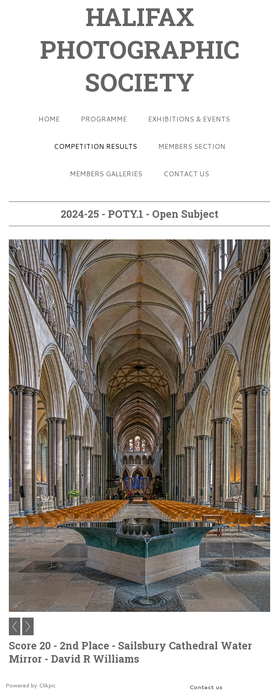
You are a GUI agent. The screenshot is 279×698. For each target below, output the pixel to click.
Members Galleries (106, 173)
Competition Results (95, 146)
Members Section (191, 146)
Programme (104, 119)
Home (49, 119)
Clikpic (47, 685)
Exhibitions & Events (189, 119)
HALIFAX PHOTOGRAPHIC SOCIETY (140, 49)
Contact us (186, 173)
